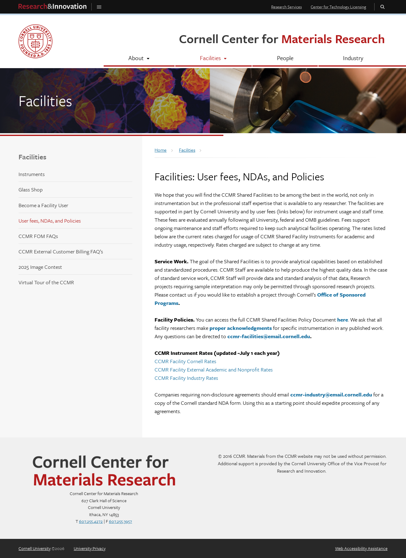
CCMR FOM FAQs (38, 236)
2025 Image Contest (40, 267)
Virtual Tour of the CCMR (46, 282)
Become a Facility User (43, 205)
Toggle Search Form (382, 6)
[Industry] (352, 59)
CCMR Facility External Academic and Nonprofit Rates (214, 369)
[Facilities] (213, 59)
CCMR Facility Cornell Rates (185, 361)
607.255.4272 (91, 521)
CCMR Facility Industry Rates (186, 378)
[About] (139, 59)
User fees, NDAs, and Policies (50, 220)
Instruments (32, 174)
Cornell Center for (282, 38)
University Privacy (90, 548)
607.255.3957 (120, 521)
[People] (285, 59)
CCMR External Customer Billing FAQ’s (61, 251)
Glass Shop (31, 189)
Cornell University (35, 548)
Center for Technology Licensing (338, 7)
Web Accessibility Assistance (361, 548)
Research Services (286, 7)
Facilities (32, 157)
